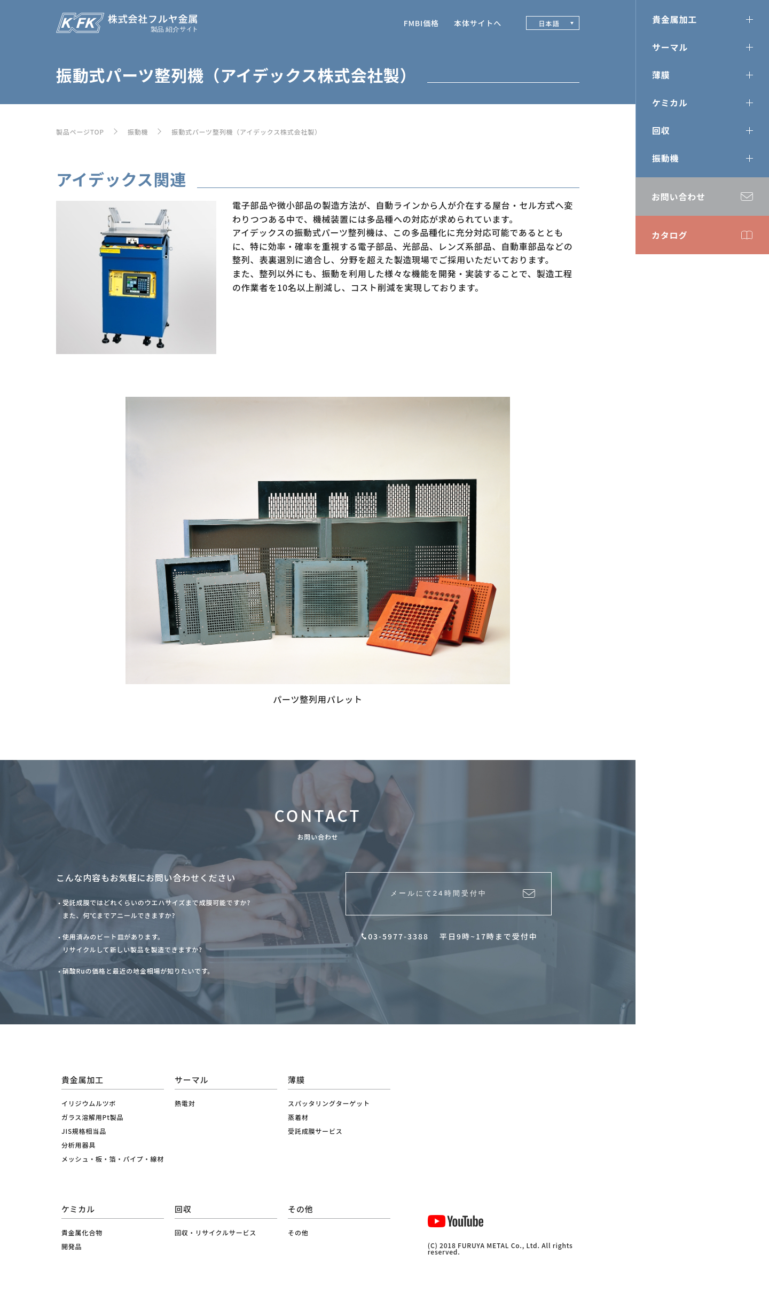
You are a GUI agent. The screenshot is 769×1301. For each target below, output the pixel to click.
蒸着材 (298, 1117)
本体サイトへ (477, 23)
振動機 (138, 131)
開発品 (71, 1246)
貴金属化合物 (82, 1232)
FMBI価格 (421, 23)
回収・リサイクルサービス (215, 1232)
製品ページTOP (80, 131)
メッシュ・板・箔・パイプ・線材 (112, 1158)
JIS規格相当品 (83, 1130)
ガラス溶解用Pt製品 (92, 1117)
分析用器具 (78, 1144)
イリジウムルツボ (88, 1103)
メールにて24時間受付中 (435, 898)
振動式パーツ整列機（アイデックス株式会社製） (246, 131)
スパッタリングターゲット (329, 1103)
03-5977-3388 (398, 945)
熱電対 (185, 1103)
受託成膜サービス (315, 1130)
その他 (298, 1232)
